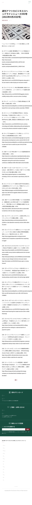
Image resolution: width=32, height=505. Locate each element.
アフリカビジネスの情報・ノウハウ (12, 457)
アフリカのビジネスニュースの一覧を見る (16, 383)
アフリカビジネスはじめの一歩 (11, 409)
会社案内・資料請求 (8, 405)
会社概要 (6, 484)
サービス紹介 (7, 468)
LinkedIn (16, 21)
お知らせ (6, 492)
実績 (5, 476)
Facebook (13, 21)
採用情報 (6, 489)
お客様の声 (6, 473)
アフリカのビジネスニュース (11, 465)
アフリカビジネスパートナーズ (14, 2)
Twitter (12, 497)
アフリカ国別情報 (8, 460)
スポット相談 (6, 424)
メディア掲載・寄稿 (9, 486)
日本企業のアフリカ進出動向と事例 (12, 462)
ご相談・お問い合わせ (9, 420)
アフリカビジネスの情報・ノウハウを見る (16, 388)
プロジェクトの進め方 (9, 470)
